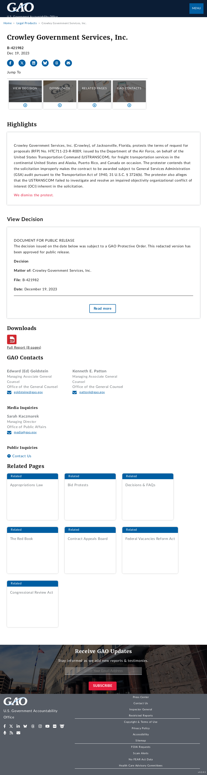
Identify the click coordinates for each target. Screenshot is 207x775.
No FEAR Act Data (141, 759)
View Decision (25, 88)
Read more (103, 308)
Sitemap (141, 740)
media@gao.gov (25, 432)
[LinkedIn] (35, 63)
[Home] (98, 14)
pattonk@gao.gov (92, 392)
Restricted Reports (141, 715)
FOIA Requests (140, 747)
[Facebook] (12, 63)
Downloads (59, 88)
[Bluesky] (47, 63)
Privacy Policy (141, 728)
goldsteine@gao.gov (28, 392)
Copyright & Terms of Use (141, 722)
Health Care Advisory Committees (140, 765)
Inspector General (140, 709)
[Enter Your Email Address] (103, 671)
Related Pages (94, 88)
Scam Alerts (140, 753)
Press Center (141, 697)
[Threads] (58, 63)
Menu (196, 8)
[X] (23, 63)
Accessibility (141, 734)
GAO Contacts (129, 88)
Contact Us (19, 456)
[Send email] (70, 63)
